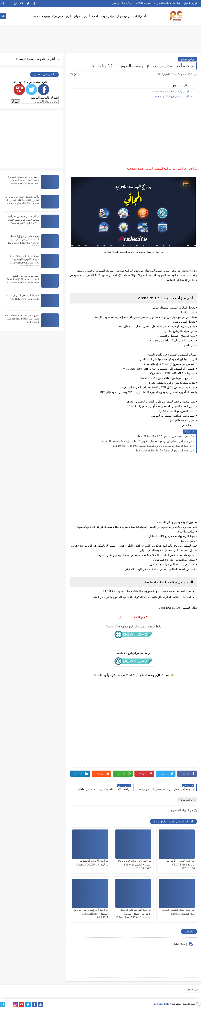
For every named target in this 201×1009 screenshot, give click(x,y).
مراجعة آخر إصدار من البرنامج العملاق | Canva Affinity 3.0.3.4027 (90, 913)
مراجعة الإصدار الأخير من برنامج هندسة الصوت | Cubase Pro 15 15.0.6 (152, 445)
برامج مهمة (107, 16)
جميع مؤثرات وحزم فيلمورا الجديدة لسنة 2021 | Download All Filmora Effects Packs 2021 (23, 279)
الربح (68, 16)
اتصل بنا (177, 3)
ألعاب (95, 16)
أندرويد (86, 16)
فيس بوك (57, 16)
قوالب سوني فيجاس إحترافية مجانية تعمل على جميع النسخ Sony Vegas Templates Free (23, 220)
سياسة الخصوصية (162, 3)
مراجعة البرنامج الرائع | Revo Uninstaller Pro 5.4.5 (164, 450)
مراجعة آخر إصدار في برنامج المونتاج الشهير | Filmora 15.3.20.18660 (134, 864)
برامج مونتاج (123, 16)
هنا (47, 58)
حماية (36, 16)
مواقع (76, 16)
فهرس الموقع (190, 3)
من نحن (115, 3)
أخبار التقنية (139, 16)
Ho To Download (143, 3)
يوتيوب (46, 16)
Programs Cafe (161, 1003)
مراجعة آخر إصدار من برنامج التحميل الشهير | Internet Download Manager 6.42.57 (146, 441)
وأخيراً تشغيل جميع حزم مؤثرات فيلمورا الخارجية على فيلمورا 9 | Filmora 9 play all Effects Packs (22, 200)
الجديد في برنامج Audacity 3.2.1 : (171, 96)
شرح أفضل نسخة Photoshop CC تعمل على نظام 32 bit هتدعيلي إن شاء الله (22, 318)
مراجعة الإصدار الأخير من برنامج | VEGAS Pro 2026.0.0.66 (180, 864)
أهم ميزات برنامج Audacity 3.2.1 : (171, 91)
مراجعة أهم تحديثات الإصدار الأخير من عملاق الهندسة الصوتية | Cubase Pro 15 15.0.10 (133, 913)
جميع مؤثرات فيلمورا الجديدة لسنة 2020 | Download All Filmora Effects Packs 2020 (23, 180)
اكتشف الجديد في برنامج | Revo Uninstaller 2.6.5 (164, 436)
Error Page (127, 3)
